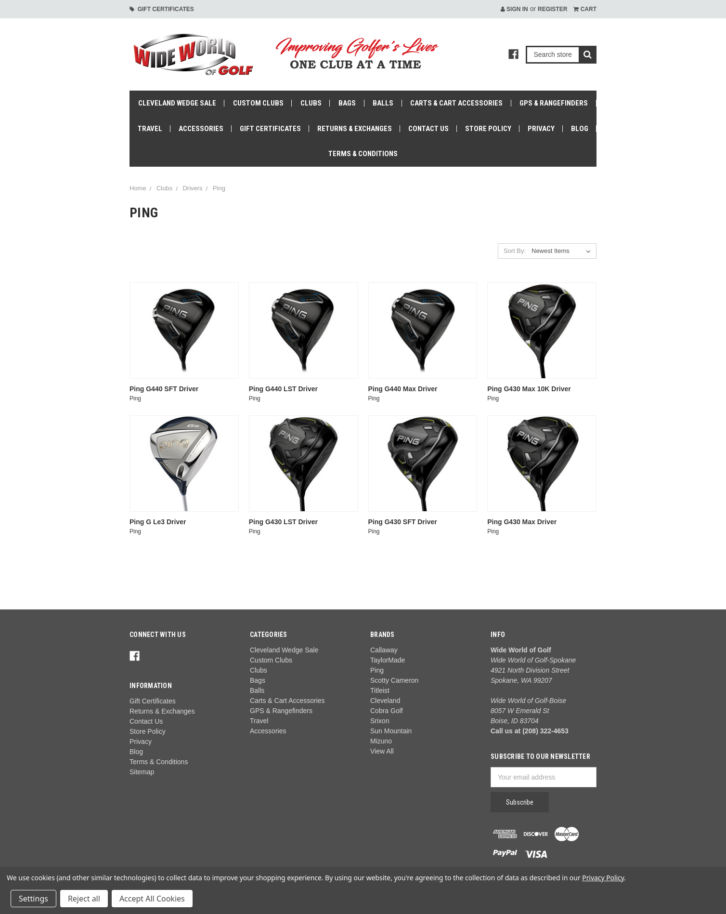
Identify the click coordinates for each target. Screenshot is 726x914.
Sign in (514, 9)
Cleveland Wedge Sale (177, 103)
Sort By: (515, 250)
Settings (33, 898)
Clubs (311, 103)
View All (382, 751)
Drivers (192, 188)
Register (552, 9)
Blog (579, 128)
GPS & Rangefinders (553, 103)
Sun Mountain (391, 731)
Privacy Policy (603, 877)
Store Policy (488, 128)
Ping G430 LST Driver (283, 522)
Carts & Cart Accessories (456, 103)
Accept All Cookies (152, 898)
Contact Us (428, 128)
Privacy (541, 128)
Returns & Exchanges (354, 128)
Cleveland (385, 700)
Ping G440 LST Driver (283, 389)
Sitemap (142, 772)
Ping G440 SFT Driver (164, 389)
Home (138, 188)
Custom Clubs (258, 103)
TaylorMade (387, 660)
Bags (347, 103)
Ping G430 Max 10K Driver (529, 389)
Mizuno (381, 741)
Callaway (384, 650)
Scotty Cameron (394, 680)
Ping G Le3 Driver (158, 522)
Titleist (379, 690)
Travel (150, 128)
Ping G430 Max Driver (522, 522)
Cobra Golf (386, 711)
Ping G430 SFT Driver (402, 522)
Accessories (201, 128)
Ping (219, 188)
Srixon (379, 721)
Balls (383, 103)
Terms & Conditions (363, 153)
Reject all (84, 898)
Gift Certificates (162, 9)
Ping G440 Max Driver (403, 389)
